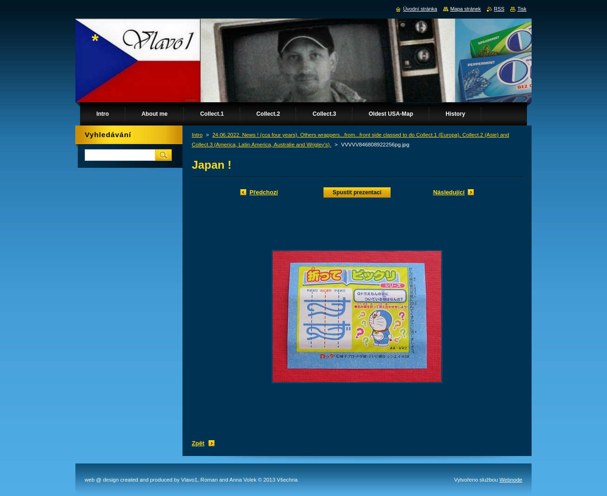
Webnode (510, 480)
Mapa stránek (465, 9)
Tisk (521, 9)
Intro (197, 135)
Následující (449, 192)
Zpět (198, 443)
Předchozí (264, 192)
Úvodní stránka (420, 9)
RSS (499, 9)
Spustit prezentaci (357, 192)
